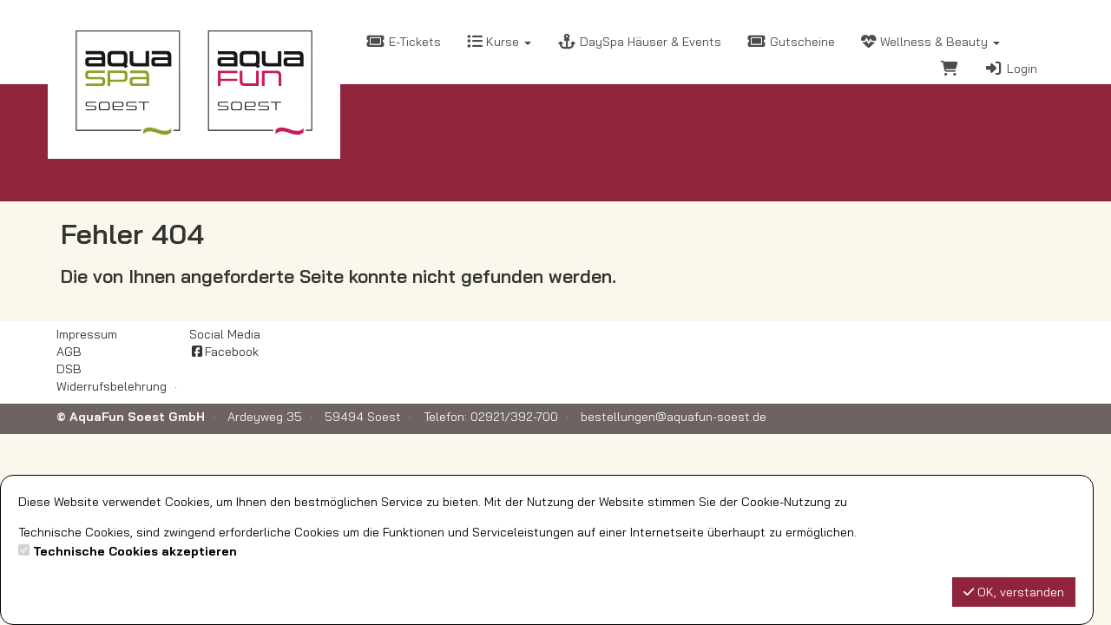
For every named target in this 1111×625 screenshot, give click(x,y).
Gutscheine (791, 41)
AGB (69, 351)
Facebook (224, 351)
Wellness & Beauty (930, 41)
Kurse (499, 41)
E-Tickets (403, 41)
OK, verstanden (1013, 592)
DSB (69, 369)
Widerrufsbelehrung (111, 386)
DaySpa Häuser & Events (639, 41)
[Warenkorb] (949, 70)
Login (1010, 68)
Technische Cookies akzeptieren (135, 551)
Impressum (86, 334)
